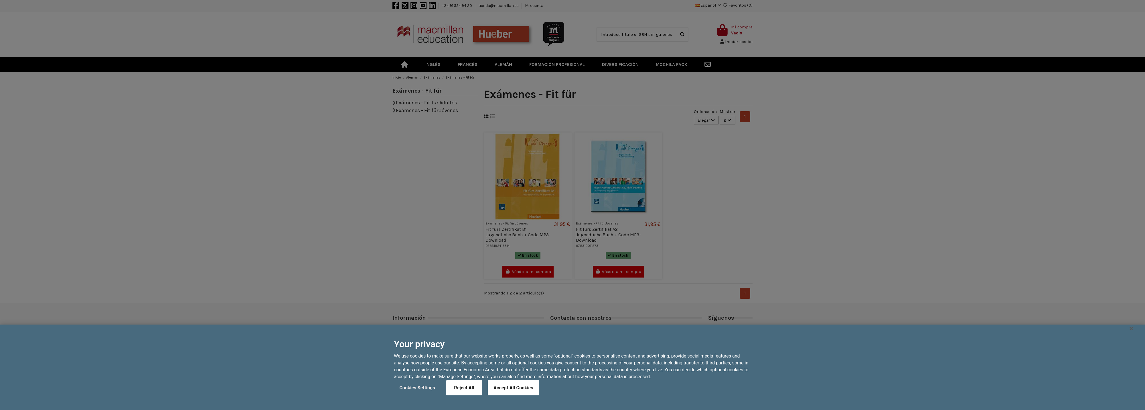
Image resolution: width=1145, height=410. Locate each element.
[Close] (1131, 343)
